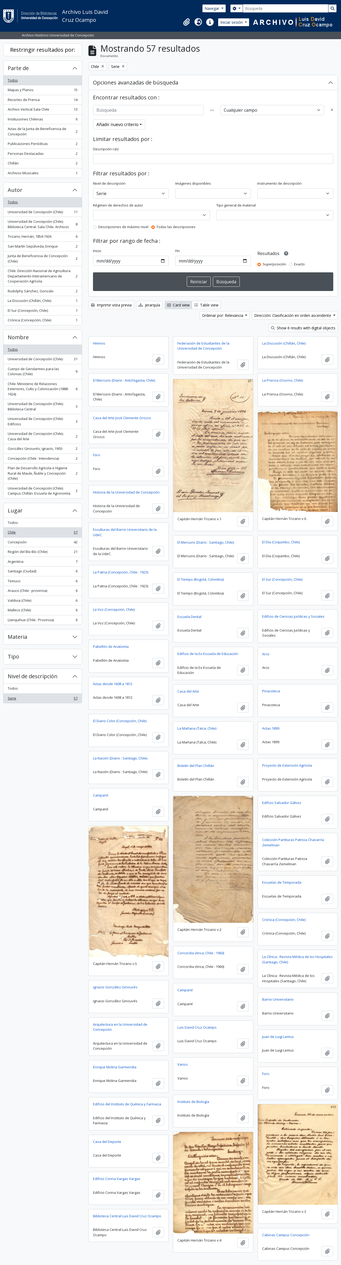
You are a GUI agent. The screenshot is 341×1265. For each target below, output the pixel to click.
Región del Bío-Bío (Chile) (42, 552)
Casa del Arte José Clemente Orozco (122, 417)
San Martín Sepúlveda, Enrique (42, 247)
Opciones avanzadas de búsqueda (135, 82)
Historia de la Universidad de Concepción (126, 492)
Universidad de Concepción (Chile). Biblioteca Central (42, 406)
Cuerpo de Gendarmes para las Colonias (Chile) (42, 371)
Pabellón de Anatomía (111, 646)
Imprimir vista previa (111, 305)
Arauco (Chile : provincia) (42, 591)
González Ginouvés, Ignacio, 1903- (42, 449)
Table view (206, 305)
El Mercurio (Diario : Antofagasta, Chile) (124, 380)
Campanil (100, 795)
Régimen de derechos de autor (118, 205)
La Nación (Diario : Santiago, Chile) (120, 758)
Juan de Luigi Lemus (278, 1036)
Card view (178, 305)
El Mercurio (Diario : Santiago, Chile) (205, 542)
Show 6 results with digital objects (303, 327)
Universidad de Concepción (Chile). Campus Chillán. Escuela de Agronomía (42, 491)
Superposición (274, 264)
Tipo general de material (236, 205)
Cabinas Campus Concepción (285, 1234)
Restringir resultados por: (42, 49)
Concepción (42, 543)
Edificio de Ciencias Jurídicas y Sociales (293, 616)
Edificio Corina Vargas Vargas (116, 1178)
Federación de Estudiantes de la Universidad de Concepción (203, 346)
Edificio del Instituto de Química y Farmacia (127, 1104)
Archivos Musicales (42, 174)
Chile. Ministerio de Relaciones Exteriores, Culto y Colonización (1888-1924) (42, 389)
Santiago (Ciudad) (42, 572)
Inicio (97, 250)
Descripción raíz (106, 149)
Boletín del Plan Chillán (195, 765)
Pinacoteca (271, 691)
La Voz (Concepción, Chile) (114, 609)
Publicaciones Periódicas (42, 144)
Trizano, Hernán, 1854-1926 (42, 237)
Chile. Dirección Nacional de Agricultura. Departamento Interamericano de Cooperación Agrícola (42, 276)
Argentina (42, 562)
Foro (96, 454)
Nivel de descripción (33, 676)
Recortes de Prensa (42, 100)
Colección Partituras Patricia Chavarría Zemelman (293, 842)
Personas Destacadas (42, 154)
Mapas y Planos (42, 91)
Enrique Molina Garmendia (114, 1067)
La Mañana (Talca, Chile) (196, 728)
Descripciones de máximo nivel (123, 226)
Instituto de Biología (193, 1101)
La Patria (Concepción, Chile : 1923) (120, 572)
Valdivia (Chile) (42, 601)
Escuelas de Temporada (281, 882)
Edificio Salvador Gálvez (281, 802)
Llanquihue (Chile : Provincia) (42, 621)
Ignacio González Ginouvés (115, 987)
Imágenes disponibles (193, 183)
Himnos (99, 343)
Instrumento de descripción (279, 183)
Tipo (13, 656)
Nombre (18, 337)
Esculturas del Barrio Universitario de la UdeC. (125, 532)
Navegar (212, 8)
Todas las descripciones (176, 226)
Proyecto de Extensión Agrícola (287, 765)
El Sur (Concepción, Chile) (42, 311)
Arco (265, 654)
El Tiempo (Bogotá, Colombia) (200, 579)
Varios (182, 1064)
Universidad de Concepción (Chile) (42, 213)
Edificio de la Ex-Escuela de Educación (207, 653)
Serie (42, 699)
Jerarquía (149, 305)
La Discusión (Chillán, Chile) (42, 301)
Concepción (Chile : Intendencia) (42, 459)
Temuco (42, 582)
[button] (186, 22)
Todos (13, 80)
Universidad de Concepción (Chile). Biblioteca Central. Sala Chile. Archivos (42, 224)
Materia (17, 636)
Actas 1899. (271, 728)
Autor (15, 189)
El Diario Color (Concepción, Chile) (120, 720)
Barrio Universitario (278, 999)
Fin (177, 250)
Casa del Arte (188, 691)
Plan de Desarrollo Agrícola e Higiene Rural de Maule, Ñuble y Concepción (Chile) (42, 473)
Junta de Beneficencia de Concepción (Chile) (42, 258)
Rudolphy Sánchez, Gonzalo (42, 292)
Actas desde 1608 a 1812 (112, 683)
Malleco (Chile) (42, 611)
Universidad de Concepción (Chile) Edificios (42, 421)
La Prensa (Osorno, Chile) (282, 380)
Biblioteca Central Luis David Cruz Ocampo (127, 1216)
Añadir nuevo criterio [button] (117, 124)
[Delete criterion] (332, 110)
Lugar (15, 510)
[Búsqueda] (285, 8)
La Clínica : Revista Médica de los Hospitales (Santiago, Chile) (297, 959)
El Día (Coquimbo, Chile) (281, 542)
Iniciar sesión (232, 22)
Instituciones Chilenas (42, 120)
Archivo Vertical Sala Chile (42, 110)
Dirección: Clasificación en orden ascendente (293, 315)
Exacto (299, 264)
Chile (42, 533)
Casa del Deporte (107, 1141)
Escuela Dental (189, 616)
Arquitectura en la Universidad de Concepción (120, 1027)
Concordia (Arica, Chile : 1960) (200, 953)
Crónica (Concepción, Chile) (42, 321)
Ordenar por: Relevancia (223, 315)
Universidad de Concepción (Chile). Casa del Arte (42, 436)
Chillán (42, 164)
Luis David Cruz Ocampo (197, 1027)
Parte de (18, 68)
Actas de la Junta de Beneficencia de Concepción (42, 131)
